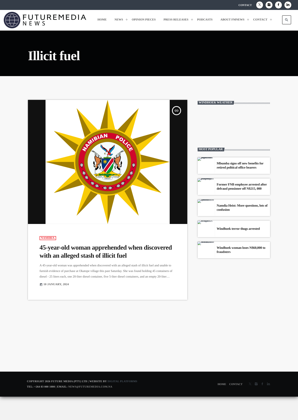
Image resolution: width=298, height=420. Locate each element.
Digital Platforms (122, 404)
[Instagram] (269, 5)
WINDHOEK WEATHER (234, 148)
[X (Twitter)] (259, 5)
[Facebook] (278, 5)
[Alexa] (288, 5)
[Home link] (45, 20)
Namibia (48, 261)
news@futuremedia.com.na (90, 409)
